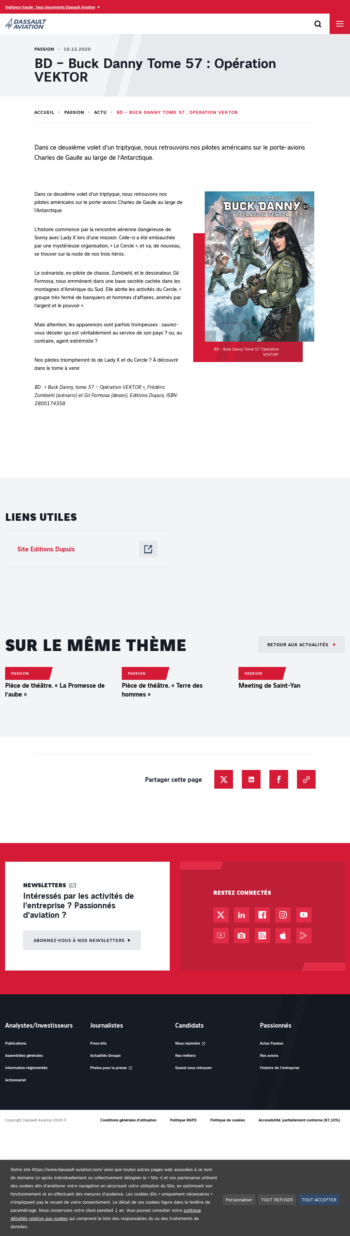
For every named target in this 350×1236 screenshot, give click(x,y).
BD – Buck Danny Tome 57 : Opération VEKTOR (177, 112)
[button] (253, 277)
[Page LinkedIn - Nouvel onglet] (241, 1074)
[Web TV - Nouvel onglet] (221, 1095)
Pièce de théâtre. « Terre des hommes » (162, 849)
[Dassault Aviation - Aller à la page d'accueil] (26, 24)
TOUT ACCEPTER (319, 1199)
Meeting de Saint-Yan (269, 835)
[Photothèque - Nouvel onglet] (241, 1095)
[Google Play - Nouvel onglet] (304, 1095)
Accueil (44, 112)
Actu (100, 112)
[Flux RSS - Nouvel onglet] (262, 1095)
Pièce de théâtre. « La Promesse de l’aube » (55, 849)
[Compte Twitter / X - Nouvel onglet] (221, 1074)
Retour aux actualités (298, 644)
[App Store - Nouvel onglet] (283, 1095)
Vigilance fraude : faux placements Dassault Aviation (50, 7)
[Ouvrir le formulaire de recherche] (317, 24)
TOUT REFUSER (277, 1199)
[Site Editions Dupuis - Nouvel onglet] (87, 549)
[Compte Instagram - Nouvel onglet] (283, 1074)
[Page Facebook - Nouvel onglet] (262, 1074)
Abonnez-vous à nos (79, 1100)
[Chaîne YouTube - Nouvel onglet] (304, 1074)
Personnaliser (239, 1199)
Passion (74, 112)
